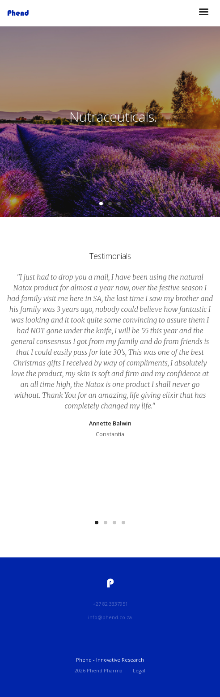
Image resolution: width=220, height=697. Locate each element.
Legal (139, 670)
